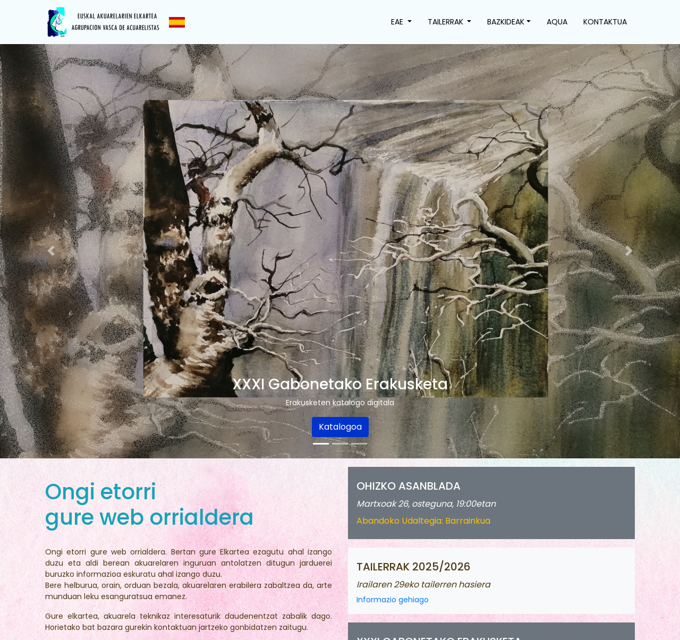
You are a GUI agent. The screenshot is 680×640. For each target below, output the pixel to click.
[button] (51, 250)
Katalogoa (340, 427)
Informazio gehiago (392, 599)
